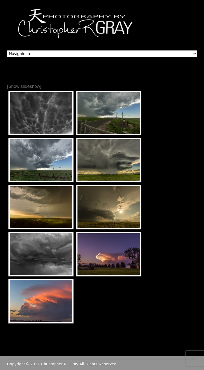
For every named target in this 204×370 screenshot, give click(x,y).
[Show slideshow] (24, 86)
